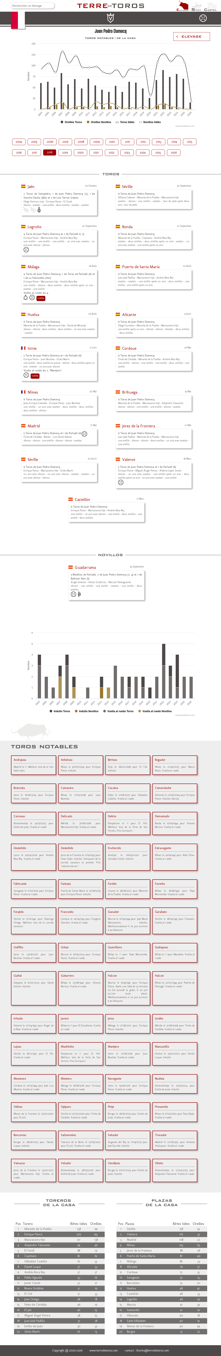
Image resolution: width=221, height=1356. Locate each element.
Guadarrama (85, 567)
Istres (32, 348)
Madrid (34, 426)
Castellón (82, 499)
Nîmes (33, 392)
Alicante (129, 314)
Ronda (127, 226)
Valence (128, 459)
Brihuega (129, 392)
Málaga (33, 266)
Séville (127, 186)
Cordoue (129, 348)
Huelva (33, 314)
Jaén (31, 186)
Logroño (34, 226)
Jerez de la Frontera (138, 426)
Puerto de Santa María (140, 266)
